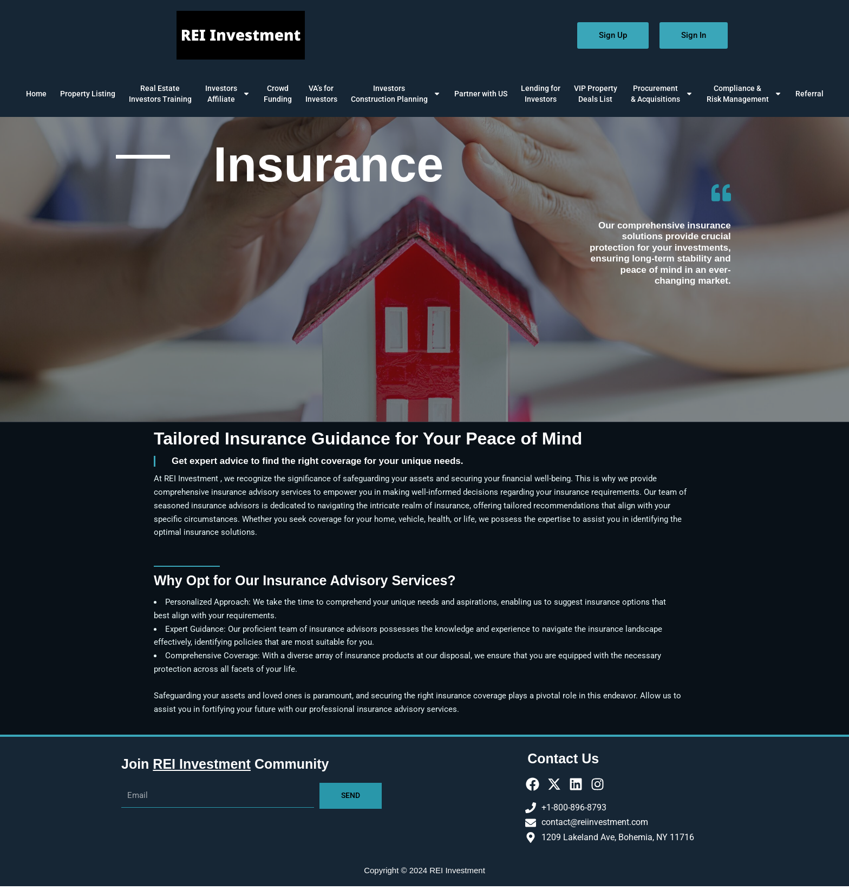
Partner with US (480, 93)
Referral (809, 93)
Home (36, 93)
